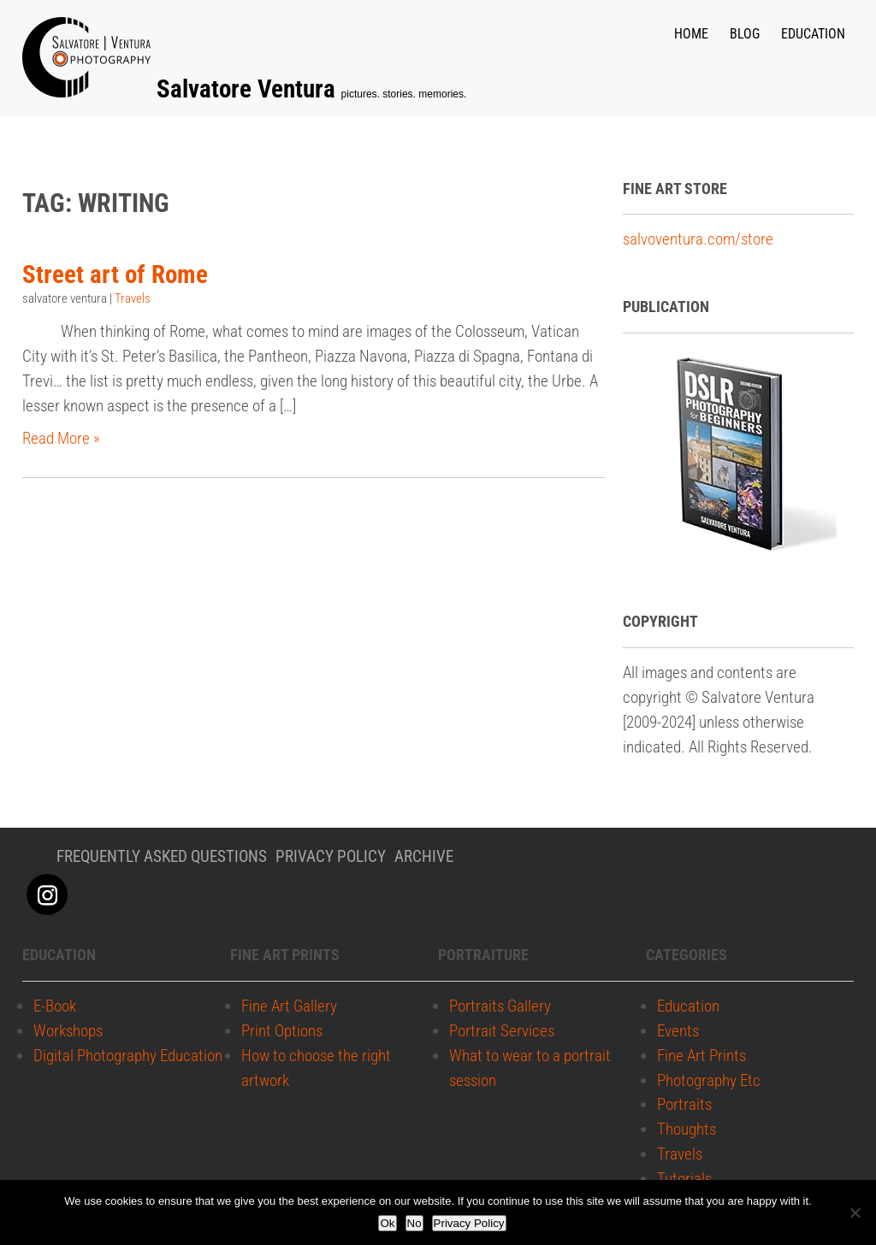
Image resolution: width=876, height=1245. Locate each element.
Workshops (68, 1031)
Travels (133, 298)
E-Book (54, 1007)
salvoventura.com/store (698, 239)
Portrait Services (501, 1031)
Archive (423, 856)
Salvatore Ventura (249, 88)
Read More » (61, 438)
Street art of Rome (115, 273)
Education (813, 34)
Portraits (684, 1105)
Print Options (282, 1031)
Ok (387, 1223)
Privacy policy (330, 856)
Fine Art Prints (701, 1055)
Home (691, 34)
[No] (854, 1212)
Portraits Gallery (500, 1007)
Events (678, 1031)
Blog (745, 34)
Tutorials (684, 1179)
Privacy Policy (469, 1223)
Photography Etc (709, 1080)
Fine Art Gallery (289, 1007)
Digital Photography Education (127, 1055)
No (414, 1223)
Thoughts (686, 1130)
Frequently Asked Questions (161, 856)
